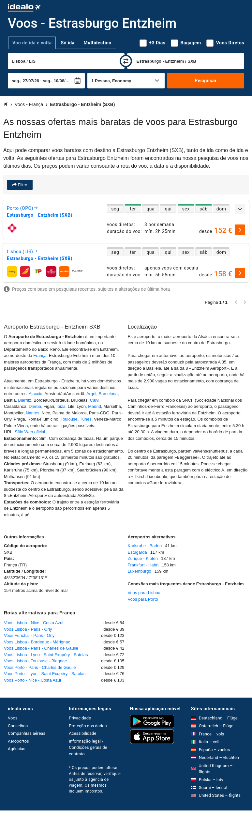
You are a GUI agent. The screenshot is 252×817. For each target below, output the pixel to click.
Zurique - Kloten (143, 558)
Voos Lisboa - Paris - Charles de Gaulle (41, 648)
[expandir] (240, 209)
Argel (91, 393)
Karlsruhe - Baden (145, 545)
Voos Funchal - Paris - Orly (29, 635)
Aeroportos (18, 741)
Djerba (35, 406)
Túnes (86, 419)
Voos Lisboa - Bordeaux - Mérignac (37, 642)
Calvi (94, 400)
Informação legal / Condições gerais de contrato (88, 747)
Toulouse (69, 419)
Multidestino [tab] (97, 42)
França (39, 355)
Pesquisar (205, 80)
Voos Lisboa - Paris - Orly (28, 629)
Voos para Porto (143, 599)
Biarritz (24, 400)
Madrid (94, 406)
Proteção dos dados (88, 725)
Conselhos (18, 725)
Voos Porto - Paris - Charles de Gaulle (40, 667)
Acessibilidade (82, 733)
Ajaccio (35, 393)
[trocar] (126, 61)
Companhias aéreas (26, 733)
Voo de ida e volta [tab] (32, 42)
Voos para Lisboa (144, 592)
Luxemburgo (139, 571)
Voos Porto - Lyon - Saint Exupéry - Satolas (44, 673)
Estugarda (137, 552)
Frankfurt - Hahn (143, 565)
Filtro (22, 184)
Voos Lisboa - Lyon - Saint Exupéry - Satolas (46, 654)
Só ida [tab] (67, 42)
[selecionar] (240, 229)
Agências (16, 748)
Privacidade (80, 718)
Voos (13, 718)
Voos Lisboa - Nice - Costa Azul (33, 622)
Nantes (32, 412)
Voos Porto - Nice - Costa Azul (32, 680)
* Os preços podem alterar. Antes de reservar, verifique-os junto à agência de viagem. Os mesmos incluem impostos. (95, 779)
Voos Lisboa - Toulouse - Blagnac (35, 660)
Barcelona (108, 393)
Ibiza (60, 406)
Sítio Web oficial (30, 431)
